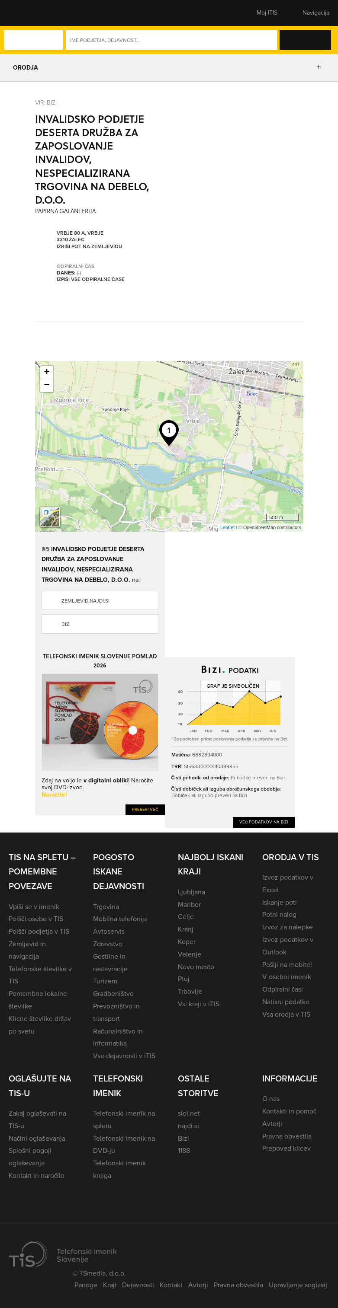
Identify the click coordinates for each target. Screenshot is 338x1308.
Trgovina (106, 907)
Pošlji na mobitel (287, 965)
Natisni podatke (285, 1002)
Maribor (189, 904)
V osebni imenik (286, 977)
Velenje (189, 954)
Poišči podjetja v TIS (39, 931)
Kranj (185, 929)
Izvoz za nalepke (287, 927)
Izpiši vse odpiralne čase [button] (91, 279)
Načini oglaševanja (37, 1138)
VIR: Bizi (46, 102)
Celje (186, 917)
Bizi (66, 624)
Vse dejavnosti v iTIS (124, 1056)
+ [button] (46, 372)
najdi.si (188, 1126)
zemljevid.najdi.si (85, 601)
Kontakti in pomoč (289, 1111)
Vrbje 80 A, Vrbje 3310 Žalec (80, 236)
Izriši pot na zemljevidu (89, 246)
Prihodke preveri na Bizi (258, 777)
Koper (187, 942)
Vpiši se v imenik (34, 907)
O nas (271, 1099)
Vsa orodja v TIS (286, 1014)
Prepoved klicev (286, 1148)
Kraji (109, 1285)
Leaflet (227, 527)
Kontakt (171, 1285)
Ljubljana (191, 892)
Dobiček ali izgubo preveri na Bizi (209, 795)
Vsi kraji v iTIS (198, 1004)
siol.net (189, 1113)
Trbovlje (190, 991)
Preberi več (145, 809)
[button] (23, 13)
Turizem (105, 981)
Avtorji (272, 1124)
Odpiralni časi (282, 989)
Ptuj (184, 979)
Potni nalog (279, 914)
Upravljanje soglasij (298, 1285)
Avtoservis (109, 931)
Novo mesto (196, 967)
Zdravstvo (107, 944)
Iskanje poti (279, 902)
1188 (184, 1150)
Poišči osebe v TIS (36, 919)
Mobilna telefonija (120, 919)
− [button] (46, 385)
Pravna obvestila (287, 1136)
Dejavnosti (138, 1285)
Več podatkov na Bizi (263, 822)
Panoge (85, 1285)
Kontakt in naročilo (36, 1175)
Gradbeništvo (113, 994)
